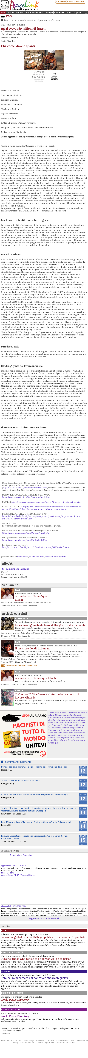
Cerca (70, 1)
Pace (3, 12)
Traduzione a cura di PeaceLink (21, 665)
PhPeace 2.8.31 (68, 1041)
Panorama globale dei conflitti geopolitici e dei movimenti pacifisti (43, 937)
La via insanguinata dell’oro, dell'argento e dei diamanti (50, 625)
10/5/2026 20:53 (19, 906)
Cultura (10, 12)
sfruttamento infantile (56, 556)
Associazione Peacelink (21, 855)
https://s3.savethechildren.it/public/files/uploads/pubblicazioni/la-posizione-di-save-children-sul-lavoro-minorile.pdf (41, 517)
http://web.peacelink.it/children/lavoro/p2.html (25, 487)
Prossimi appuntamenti (17, 761)
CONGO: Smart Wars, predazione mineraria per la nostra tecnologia (34, 794)
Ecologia (48, 12)
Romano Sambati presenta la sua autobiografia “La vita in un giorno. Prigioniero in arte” (34, 837)
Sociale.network (10, 850)
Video (69, 12)
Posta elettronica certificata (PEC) (63, 1042)
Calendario (59, 12)
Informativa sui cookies (28, 1042)
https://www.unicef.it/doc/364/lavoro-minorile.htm (26, 497)
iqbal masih (22, 556)
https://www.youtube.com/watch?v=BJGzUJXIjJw (24, 540)
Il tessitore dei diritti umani (32, 648)
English (77, 12)
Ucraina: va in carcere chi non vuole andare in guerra (34, 978)
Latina (19, 690)
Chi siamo (61, 1)
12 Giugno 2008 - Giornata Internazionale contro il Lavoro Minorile (47, 696)
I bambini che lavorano (17, 568)
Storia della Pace (11, 1009)
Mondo (19, 12)
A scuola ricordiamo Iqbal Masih (31, 598)
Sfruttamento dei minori (49, 20)
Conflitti (6, 971)
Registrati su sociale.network (44, 918)
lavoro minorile (36, 556)
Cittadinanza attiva (33, 12)
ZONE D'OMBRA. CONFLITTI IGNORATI (20, 780)
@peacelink (6, 866)
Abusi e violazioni (27, 20)
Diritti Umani (10, 20)
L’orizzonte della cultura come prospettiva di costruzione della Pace (34, 766)
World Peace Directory (15, 999)
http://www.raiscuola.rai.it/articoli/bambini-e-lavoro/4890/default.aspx (35, 547)
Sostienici (79, 1)
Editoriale (21, 618)
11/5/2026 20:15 (19, 866)
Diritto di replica (44, 1042)
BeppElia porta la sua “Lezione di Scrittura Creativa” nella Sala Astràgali (36, 822)
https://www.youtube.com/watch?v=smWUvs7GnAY (25, 533)
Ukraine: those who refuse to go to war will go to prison (36, 959)
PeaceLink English (12, 952)
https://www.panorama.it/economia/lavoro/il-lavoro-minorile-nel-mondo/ (46, 502)
